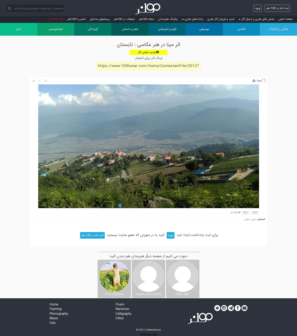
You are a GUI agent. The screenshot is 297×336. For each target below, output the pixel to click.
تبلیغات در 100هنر (124, 19)
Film (53, 323)
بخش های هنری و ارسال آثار (256, 19)
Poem (120, 304)
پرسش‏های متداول (100, 19)
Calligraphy (123, 314)
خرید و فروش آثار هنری (221, 19)
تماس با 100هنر (76, 19)
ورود (257, 8)
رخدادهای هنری (192, 19)
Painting (56, 309)
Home (54, 304)
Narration (122, 309)
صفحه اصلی (285, 19)
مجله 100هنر (146, 19)
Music (54, 318)
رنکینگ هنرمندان (168, 19)
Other (120, 318)
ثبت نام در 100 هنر (277, 8)
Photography (59, 314)
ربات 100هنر (56, 19)
